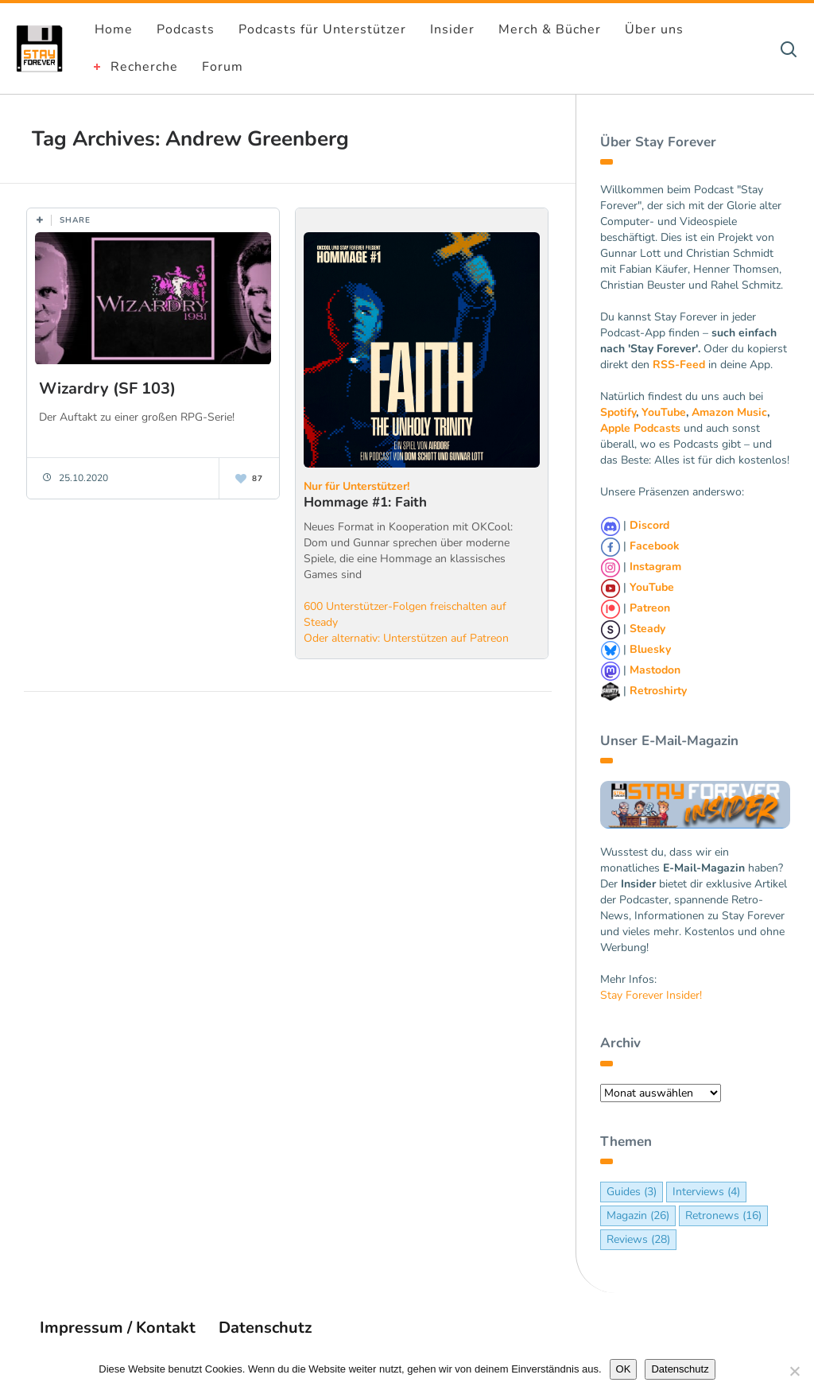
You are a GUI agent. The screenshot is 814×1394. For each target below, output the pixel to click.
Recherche (144, 67)
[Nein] (794, 1371)
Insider (452, 29)
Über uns (654, 29)
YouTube (664, 412)
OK (623, 1369)
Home (114, 29)
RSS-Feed (679, 364)
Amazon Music (729, 412)
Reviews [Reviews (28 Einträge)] (638, 1239)
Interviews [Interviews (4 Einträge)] (706, 1191)
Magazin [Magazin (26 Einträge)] (638, 1215)
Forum (222, 67)
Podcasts (186, 29)
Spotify (618, 412)
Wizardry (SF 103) (107, 388)
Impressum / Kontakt (118, 1327)
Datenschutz (265, 1327)
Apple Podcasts (640, 428)
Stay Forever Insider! (651, 995)
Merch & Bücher (549, 29)
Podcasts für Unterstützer (322, 29)
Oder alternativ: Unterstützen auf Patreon (406, 638)
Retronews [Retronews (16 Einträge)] (723, 1215)
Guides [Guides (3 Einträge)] (632, 1191)
